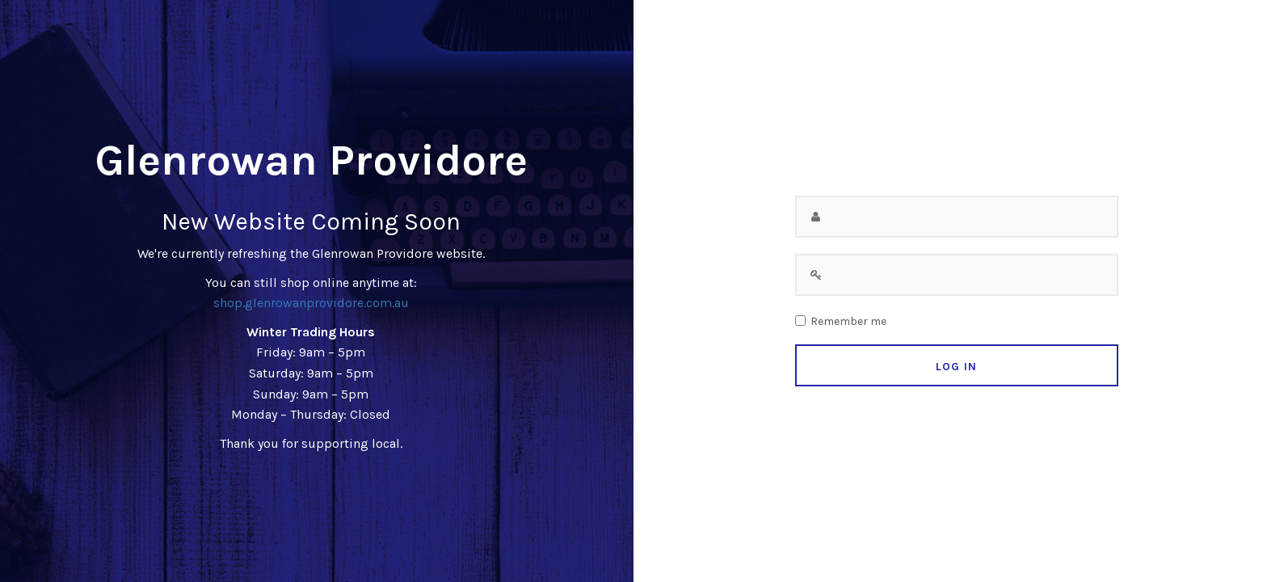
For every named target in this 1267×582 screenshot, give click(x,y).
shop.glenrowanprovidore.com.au (311, 302)
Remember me (848, 321)
